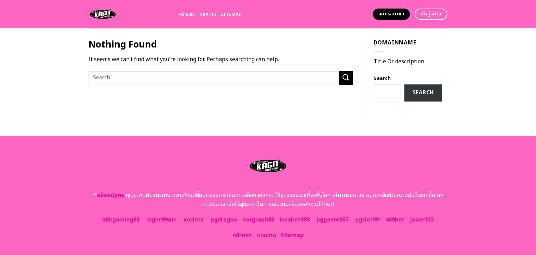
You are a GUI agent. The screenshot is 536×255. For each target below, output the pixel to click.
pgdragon (224, 220)
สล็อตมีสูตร (110, 195)
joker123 (422, 220)
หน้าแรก (187, 14)
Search (382, 78)
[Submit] (345, 77)
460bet (395, 220)
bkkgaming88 (120, 220)
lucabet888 (295, 220)
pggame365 (332, 220)
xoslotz (194, 220)
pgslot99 (367, 220)
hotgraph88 (258, 220)
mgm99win (161, 220)
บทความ (208, 14)
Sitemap (231, 14)
